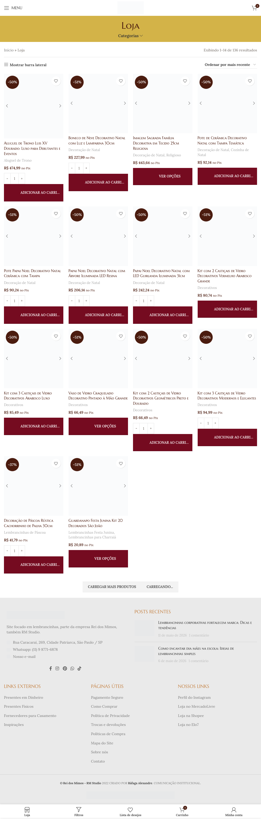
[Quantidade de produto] (14, 178)
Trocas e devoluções (108, 725)
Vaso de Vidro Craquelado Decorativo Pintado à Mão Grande (92, 398)
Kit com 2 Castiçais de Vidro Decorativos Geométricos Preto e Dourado (161, 398)
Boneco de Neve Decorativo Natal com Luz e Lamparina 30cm (97, 141)
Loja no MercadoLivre (196, 707)
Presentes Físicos (19, 707)
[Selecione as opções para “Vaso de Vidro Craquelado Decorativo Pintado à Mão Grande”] (98, 431)
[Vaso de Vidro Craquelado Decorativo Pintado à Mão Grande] (98, 358)
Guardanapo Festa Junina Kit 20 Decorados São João (96, 523)
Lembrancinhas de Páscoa (25, 533)
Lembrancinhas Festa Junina (92, 533)
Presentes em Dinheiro (23, 697)
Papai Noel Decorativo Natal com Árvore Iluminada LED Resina (97, 273)
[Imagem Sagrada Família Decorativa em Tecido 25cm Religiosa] (163, 103)
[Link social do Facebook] (51, 669)
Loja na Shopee (191, 716)
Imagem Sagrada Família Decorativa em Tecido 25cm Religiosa (156, 143)
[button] (33, 192)
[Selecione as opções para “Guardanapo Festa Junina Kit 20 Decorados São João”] (98, 559)
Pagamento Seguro (107, 697)
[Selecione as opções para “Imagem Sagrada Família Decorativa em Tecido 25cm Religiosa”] (163, 176)
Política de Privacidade (110, 716)
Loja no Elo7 (188, 725)
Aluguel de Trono (18, 160)
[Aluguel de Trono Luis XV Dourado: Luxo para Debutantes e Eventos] (33, 106)
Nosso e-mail (24, 656)
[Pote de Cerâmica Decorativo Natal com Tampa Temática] (227, 103)
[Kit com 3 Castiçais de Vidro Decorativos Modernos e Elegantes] (227, 358)
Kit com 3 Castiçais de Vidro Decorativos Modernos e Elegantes (227, 396)
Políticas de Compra (108, 734)
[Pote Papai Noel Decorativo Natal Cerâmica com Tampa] (33, 236)
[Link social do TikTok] (79, 669)
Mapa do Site (102, 743)
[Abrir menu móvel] (13, 8)
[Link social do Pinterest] (65, 669)
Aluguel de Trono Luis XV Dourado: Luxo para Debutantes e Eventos (32, 148)
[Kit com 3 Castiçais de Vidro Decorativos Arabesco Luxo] (33, 358)
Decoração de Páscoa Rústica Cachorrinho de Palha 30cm (29, 523)
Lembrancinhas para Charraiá (93, 537)
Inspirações (14, 725)
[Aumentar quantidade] (21, 178)
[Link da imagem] (36, 615)
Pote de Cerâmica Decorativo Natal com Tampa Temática (222, 141)
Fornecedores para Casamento (30, 716)
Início (9, 50)
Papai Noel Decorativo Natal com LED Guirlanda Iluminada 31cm (162, 273)
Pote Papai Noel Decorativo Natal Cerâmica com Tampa (32, 273)
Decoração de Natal (85, 149)
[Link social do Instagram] (57, 669)
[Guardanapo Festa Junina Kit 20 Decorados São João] (98, 486)
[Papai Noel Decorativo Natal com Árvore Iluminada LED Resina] (98, 236)
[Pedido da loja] (230, 65)
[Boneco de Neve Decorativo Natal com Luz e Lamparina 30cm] (98, 103)
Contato (98, 761)
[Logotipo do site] (130, 7)
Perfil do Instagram (194, 697)
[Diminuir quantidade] (7, 178)
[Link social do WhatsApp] (72, 669)
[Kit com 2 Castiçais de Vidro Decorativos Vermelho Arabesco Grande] (227, 236)
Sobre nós (99, 752)
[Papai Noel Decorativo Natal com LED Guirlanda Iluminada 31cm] (163, 236)
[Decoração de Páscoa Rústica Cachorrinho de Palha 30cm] (33, 486)
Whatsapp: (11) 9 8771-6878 (35, 649)
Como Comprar (104, 707)
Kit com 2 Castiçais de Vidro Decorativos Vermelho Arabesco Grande (225, 275)
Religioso (174, 155)
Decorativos (207, 288)
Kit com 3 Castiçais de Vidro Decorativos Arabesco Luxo (28, 396)
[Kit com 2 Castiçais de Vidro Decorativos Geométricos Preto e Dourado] (163, 358)
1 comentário (199, 635)
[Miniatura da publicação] (144, 629)
